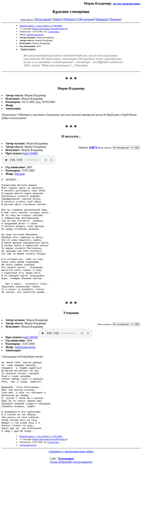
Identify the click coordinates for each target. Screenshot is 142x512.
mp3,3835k (30, 360)
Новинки (102, 19)
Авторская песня (34, 34)
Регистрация (43, 19)
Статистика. (53, 31)
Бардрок (20, 173)
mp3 (28, 160)
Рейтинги (70, 19)
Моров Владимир (41, 28)
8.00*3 (93, 147)
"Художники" (66, 496)
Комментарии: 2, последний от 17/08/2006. (41, 25)
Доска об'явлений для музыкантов (71, 499)
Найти (57, 19)
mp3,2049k (30, 153)
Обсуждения (86, 19)
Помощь (115, 19)
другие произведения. (127, 3)
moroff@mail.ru (59, 28)
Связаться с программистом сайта (71, 489)
